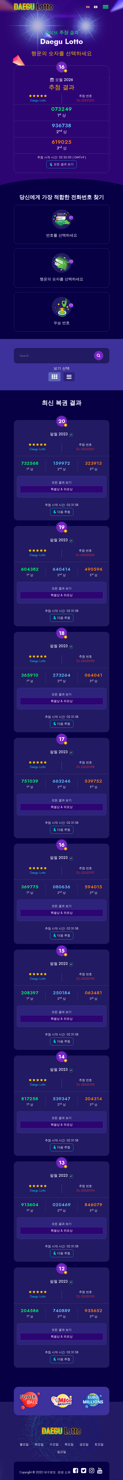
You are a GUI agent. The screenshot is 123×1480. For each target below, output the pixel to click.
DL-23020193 (85, 1296)
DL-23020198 (85, 767)
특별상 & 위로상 (61, 489)
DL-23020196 (85, 978)
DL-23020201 (85, 449)
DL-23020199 (85, 661)
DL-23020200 (85, 555)
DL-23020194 (85, 1190)
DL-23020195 (85, 1084)
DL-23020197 (85, 873)
